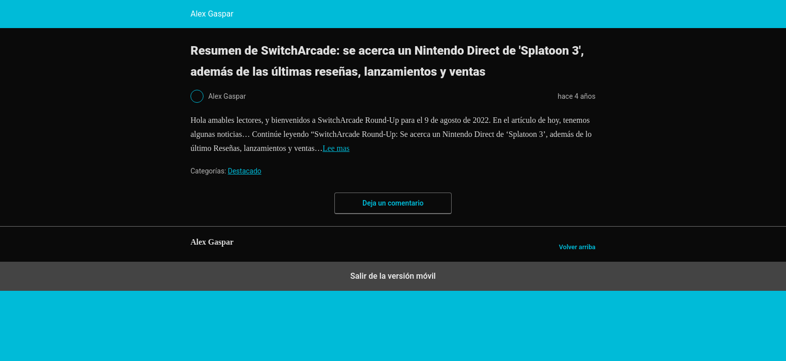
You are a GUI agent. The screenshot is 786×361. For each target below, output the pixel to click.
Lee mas (336, 148)
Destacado (245, 171)
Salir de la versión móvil (393, 276)
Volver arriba (577, 247)
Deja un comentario (393, 203)
